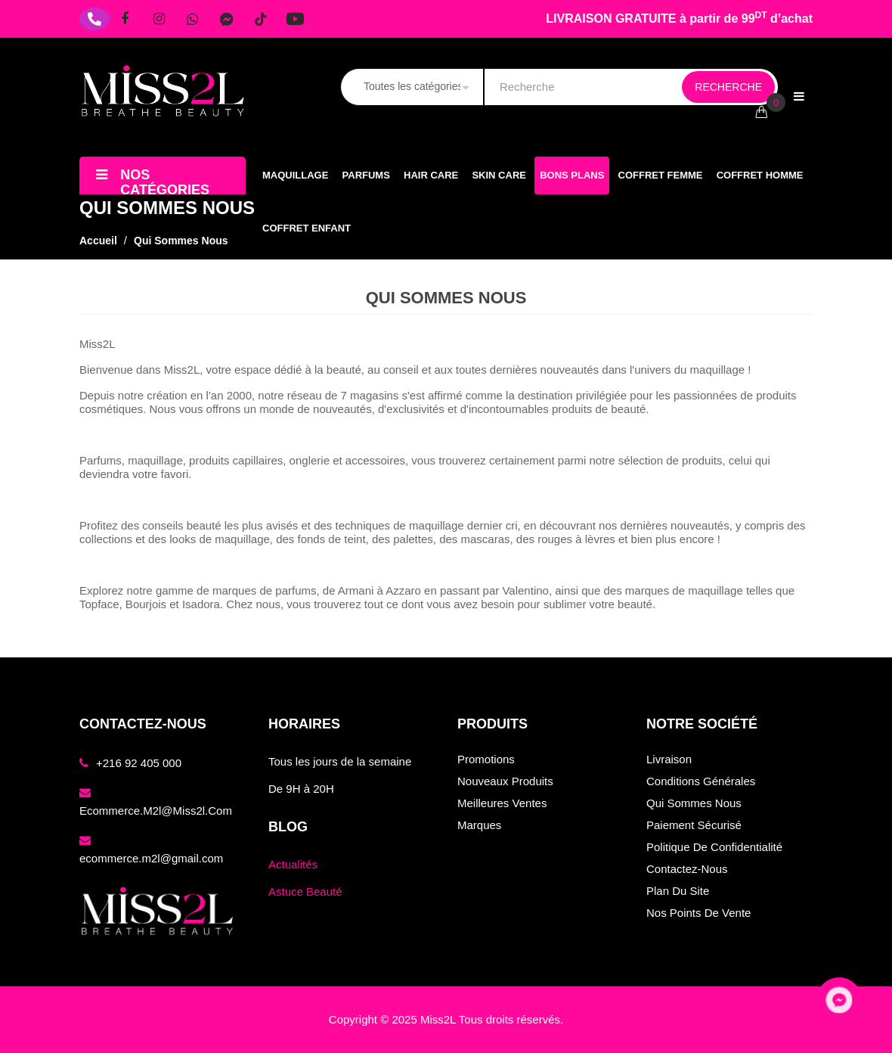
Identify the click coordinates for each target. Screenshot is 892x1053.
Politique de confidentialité (714, 846)
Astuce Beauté (305, 891)
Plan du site (677, 890)
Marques (479, 824)
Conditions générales (700, 781)
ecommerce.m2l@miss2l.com (155, 810)
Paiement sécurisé (694, 824)
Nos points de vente (698, 912)
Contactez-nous (687, 868)
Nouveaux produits (505, 781)
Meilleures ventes (502, 803)
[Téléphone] (94, 19)
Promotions (486, 759)
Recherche (728, 87)
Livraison (669, 759)
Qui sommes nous (694, 803)
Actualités (292, 864)
